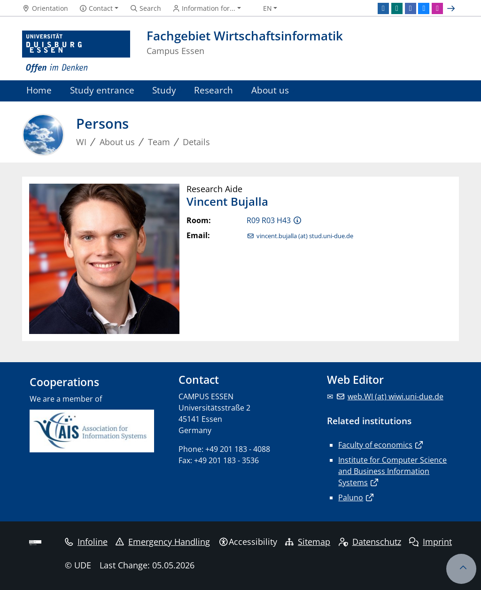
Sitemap (307, 541)
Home (39, 90)
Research (213, 90)
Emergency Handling (163, 541)
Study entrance (102, 90)
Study (164, 90)
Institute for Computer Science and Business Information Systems (392, 471)
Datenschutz (370, 541)
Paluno (350, 497)
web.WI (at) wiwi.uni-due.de (395, 396)
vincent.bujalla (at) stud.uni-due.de (304, 236)
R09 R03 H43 (269, 220)
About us (270, 90)
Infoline (86, 541)
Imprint (430, 541)
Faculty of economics (375, 445)
